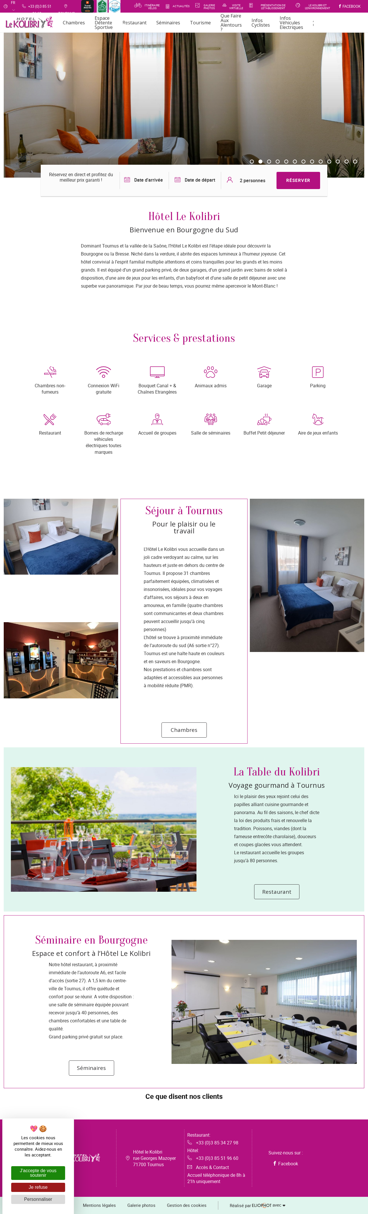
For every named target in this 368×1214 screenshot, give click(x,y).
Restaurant (276, 891)
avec (257, 1205)
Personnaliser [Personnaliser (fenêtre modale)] (38, 1199)
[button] (69, 1110)
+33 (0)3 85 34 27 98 (212, 1143)
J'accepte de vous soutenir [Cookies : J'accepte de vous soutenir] (38, 1173)
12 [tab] (346, 161)
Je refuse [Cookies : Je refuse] (38, 1187)
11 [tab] (338, 161)
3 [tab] (269, 161)
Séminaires (91, 1068)
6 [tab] (295, 161)
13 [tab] (355, 161)
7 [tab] (303, 161)
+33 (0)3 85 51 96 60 (212, 1158)
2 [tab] (260, 161)
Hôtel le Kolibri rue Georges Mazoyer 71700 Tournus (154, 1158)
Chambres (184, 730)
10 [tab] (329, 161)
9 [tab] (321, 161)
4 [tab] (278, 161)
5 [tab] (286, 161)
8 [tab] (312, 161)
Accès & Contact (208, 1167)
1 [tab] (252, 161)
